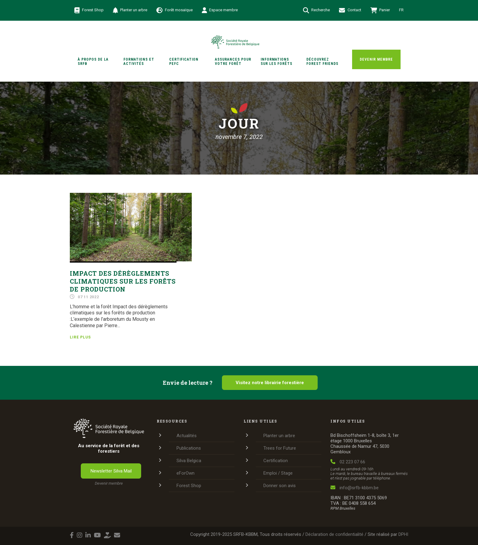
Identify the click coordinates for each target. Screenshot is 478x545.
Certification (275, 460)
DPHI (403, 534)
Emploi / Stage (278, 473)
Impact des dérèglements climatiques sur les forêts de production (123, 281)
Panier (380, 10)
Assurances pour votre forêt (233, 61)
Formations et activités (138, 61)
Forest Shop (89, 10)
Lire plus (80, 337)
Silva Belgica (189, 460)
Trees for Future (279, 448)
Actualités (187, 435)
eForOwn (185, 473)
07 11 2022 (88, 297)
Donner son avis (279, 485)
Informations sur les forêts (276, 61)
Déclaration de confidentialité (334, 534)
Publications (189, 448)
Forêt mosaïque (174, 10)
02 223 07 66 (347, 462)
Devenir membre (376, 59)
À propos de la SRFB (93, 61)
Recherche (316, 10)
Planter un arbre (130, 10)
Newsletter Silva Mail (111, 471)
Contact (350, 10)
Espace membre (220, 10)
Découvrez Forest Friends (322, 61)
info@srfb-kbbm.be (354, 487)
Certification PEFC (183, 61)
